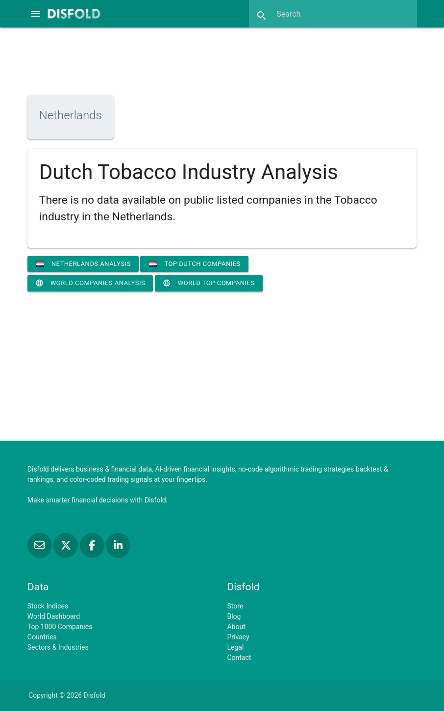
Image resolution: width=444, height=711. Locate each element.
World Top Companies (209, 283)
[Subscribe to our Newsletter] (40, 546)
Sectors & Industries (58, 647)
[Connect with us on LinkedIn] (118, 546)
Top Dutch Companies (194, 263)
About (236, 627)
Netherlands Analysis (83, 263)
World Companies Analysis (90, 283)
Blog (234, 616)
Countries (42, 637)
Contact (239, 657)
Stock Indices (47, 606)
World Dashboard (53, 616)
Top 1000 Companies (60, 627)
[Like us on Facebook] (93, 546)
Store (235, 606)
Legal (235, 647)
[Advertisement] (222, 60)
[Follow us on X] (66, 546)
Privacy (238, 637)
